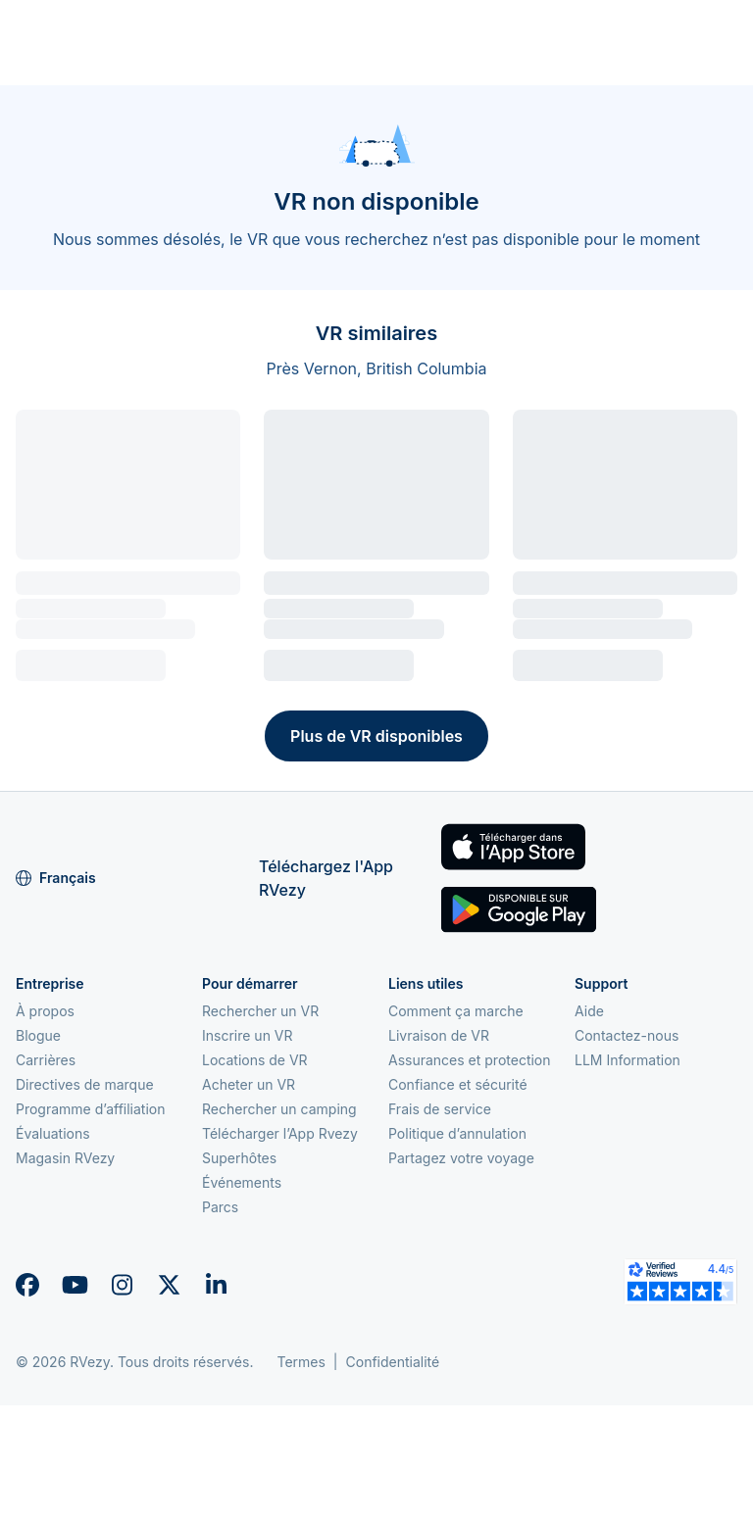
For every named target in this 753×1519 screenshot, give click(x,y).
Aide (589, 1011)
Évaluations (53, 1133)
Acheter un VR (248, 1084)
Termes (300, 1361)
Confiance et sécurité (457, 1084)
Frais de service (439, 1109)
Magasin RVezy (65, 1158)
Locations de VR (255, 1060)
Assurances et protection (469, 1060)
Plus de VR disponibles (376, 736)
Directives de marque (85, 1084)
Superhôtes (239, 1158)
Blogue (38, 1035)
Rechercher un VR (260, 1011)
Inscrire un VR (247, 1035)
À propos (45, 1011)
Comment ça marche (456, 1011)
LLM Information (627, 1060)
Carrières (45, 1060)
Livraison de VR (438, 1035)
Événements (241, 1182)
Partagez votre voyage (461, 1158)
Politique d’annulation (457, 1133)
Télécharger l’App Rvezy (280, 1133)
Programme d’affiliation (91, 1109)
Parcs (220, 1207)
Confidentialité (393, 1361)
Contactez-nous (626, 1035)
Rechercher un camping (279, 1109)
